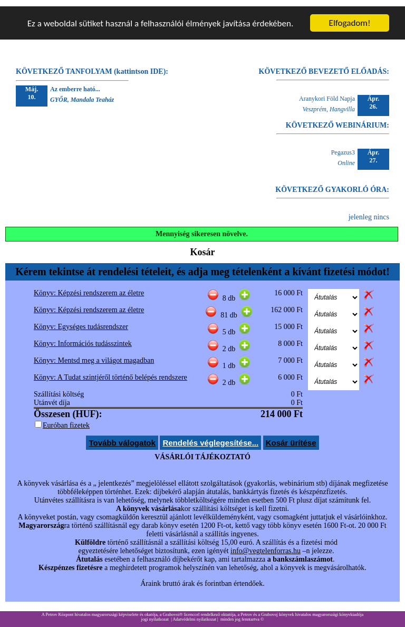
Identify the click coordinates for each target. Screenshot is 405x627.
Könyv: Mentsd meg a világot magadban (94, 354)
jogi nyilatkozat (155, 613)
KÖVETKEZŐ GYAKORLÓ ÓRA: (332, 183)
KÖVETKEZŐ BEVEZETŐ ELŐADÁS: (324, 65)
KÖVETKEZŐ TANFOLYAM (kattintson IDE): (92, 65)
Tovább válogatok (122, 436)
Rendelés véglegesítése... (210, 436)
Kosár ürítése (291, 436)
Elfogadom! (350, 16)
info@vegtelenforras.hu (265, 544)
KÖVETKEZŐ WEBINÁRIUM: (337, 119)
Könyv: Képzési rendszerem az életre (89, 287)
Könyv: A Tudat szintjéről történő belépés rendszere (110, 371)
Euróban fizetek (66, 419)
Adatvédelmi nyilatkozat (194, 613)
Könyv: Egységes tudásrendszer (81, 320)
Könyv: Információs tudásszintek (83, 337)
